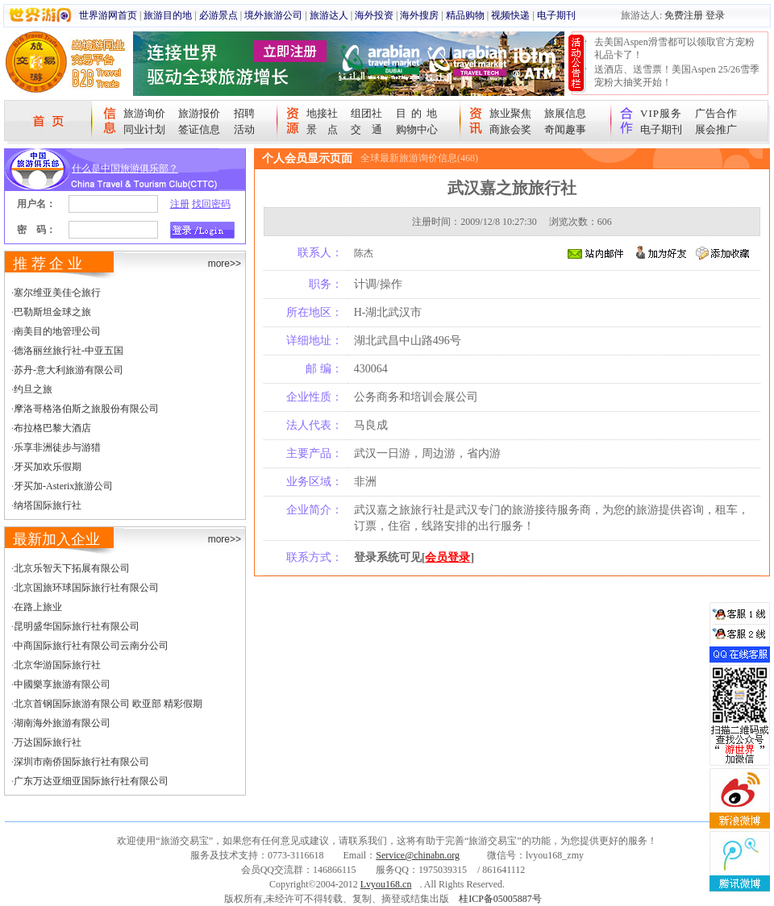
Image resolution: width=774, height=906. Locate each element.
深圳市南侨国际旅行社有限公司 (81, 761)
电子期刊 (556, 15)
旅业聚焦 (510, 113)
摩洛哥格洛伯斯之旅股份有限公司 (86, 408)
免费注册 (683, 15)
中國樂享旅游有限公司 (62, 684)
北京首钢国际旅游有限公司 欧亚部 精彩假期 (108, 703)
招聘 (244, 113)
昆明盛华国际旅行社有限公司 (76, 626)
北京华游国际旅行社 (57, 665)
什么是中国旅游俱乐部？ (125, 168)
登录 (715, 15)
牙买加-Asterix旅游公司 (63, 486)
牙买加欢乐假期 (47, 466)
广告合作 (716, 113)
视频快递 (510, 15)
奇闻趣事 (565, 129)
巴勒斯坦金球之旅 (52, 312)
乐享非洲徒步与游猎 (57, 447)
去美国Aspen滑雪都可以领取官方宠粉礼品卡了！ (674, 48)
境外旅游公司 (273, 15)
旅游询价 (144, 113)
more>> (224, 263)
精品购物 (465, 15)
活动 (244, 129)
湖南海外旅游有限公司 (62, 723)
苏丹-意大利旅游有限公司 (68, 370)
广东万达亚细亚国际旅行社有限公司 (91, 781)
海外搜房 (419, 15)
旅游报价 (199, 113)
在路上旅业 (38, 607)
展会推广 (716, 129)
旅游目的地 (168, 15)
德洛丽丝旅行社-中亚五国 (68, 350)
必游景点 (218, 15)
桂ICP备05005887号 (500, 898)
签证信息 (199, 129)
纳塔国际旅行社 (47, 505)
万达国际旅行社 (47, 742)
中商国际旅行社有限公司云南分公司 (91, 645)
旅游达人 (329, 15)
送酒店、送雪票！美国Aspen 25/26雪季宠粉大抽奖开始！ (676, 76)
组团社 (366, 113)
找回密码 (211, 204)
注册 (179, 204)
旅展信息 (565, 113)
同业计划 (144, 129)
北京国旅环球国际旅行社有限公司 (86, 587)
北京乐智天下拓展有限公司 (72, 568)
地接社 (322, 113)
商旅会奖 (510, 129)
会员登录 (447, 557)
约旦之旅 (33, 389)
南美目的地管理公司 (57, 331)
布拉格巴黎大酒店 (52, 428)
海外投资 (374, 15)
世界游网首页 (108, 15)
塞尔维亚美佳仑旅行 (57, 292)
